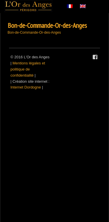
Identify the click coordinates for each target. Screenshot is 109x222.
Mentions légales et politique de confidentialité (27, 69)
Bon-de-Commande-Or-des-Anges (47, 25)
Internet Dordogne (25, 87)
